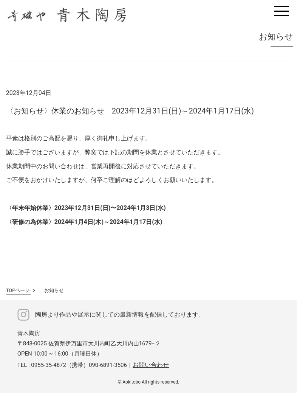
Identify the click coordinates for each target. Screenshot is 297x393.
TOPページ (18, 290)
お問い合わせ (151, 364)
